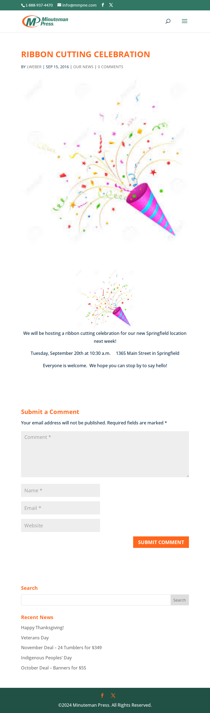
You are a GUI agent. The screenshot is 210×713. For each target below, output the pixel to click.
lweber (34, 66)
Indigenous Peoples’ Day (46, 658)
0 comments (110, 66)
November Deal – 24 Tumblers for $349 (61, 648)
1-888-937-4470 (39, 5)
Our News (83, 66)
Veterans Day (35, 638)
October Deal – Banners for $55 (53, 668)
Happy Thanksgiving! (42, 628)
